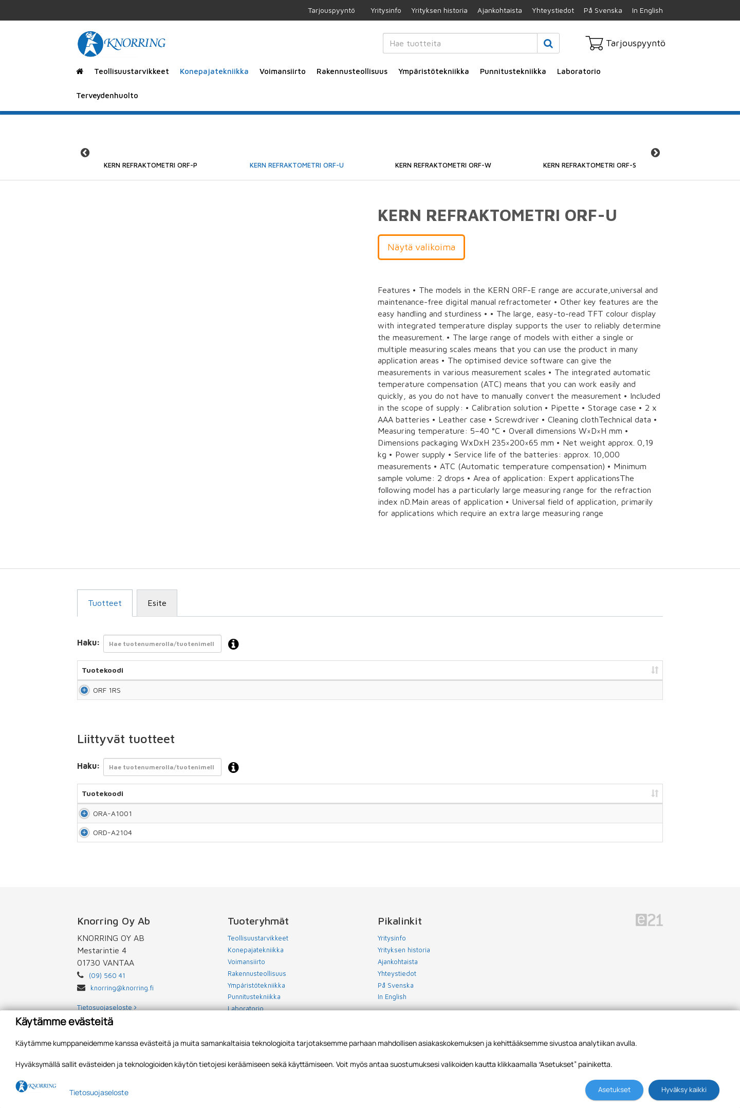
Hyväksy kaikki (684, 1089)
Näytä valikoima (421, 247)
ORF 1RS (95, 694)
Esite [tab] (156, 602)
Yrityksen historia (439, 10)
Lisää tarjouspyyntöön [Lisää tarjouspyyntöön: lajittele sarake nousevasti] (606, 670)
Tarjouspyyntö (331, 10)
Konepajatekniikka (214, 71)
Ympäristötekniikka (433, 71)
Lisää (643, 694)
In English (647, 10)
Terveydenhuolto (107, 95)
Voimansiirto (283, 71)
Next (655, 152)
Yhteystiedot (553, 10)
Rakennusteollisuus (352, 71)
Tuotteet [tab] (105, 602)
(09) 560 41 (107, 1003)
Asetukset (614, 1089)
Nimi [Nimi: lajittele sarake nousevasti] (186, 670)
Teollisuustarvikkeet (131, 71)
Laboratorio (579, 71)
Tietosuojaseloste (98, 1092)
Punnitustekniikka (513, 71)
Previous (84, 152)
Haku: (161, 645)
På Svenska (603, 10)
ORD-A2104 (101, 855)
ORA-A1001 (101, 827)
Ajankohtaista (499, 10)
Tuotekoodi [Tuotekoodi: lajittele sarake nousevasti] (102, 670)
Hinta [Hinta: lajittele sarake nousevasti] (522, 670)
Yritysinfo (386, 10)
